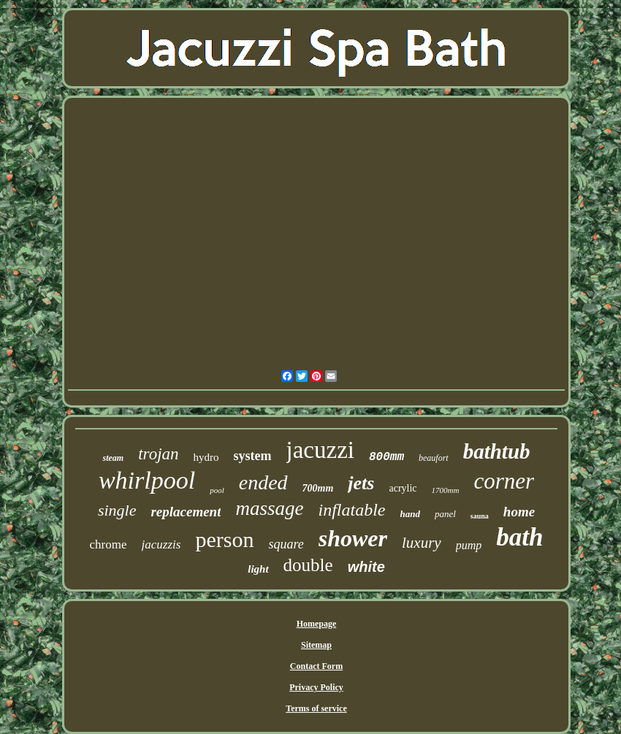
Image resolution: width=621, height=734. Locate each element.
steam (112, 458)
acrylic (402, 488)
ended (263, 482)
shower (353, 538)
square (285, 544)
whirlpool (147, 480)
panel (445, 513)
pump (469, 545)
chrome (108, 544)
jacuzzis (161, 544)
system (253, 455)
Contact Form (316, 666)
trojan (158, 454)
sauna (479, 516)
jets (361, 483)
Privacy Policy (316, 687)
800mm (386, 457)
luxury (421, 542)
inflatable (351, 509)
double (308, 565)
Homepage (317, 624)
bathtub (496, 451)
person (224, 539)
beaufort (434, 458)
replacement (186, 511)
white (366, 567)
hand (409, 513)
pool (217, 490)
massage (269, 508)
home (519, 511)
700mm (318, 488)
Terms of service (316, 708)
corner (503, 481)
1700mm (446, 490)
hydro (206, 457)
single (117, 510)
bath (519, 537)
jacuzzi (320, 450)
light (258, 569)
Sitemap (316, 645)
